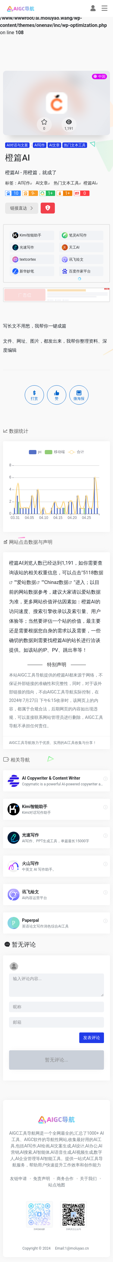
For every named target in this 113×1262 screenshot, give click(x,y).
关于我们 (88, 1178)
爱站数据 (26, 582)
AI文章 (54, 145)
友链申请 (18, 1178)
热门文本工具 (75, 145)
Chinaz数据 (56, 582)
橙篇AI (89, 183)
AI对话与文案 (17, 145)
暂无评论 (24, 944)
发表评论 (91, 1037)
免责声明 (41, 1178)
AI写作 (39, 145)
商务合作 (65, 1178)
